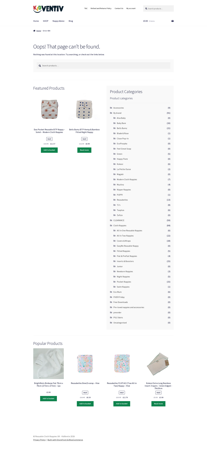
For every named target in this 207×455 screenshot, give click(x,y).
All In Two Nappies (125, 235)
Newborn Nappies (125, 271)
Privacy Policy (39, 439)
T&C (86, 8)
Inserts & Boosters (125, 261)
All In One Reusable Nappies (129, 230)
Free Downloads (120, 302)
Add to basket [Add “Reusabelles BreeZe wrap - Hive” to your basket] (85, 403)
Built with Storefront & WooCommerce (65, 439)
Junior (120, 266)
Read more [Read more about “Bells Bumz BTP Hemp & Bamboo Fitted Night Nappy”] (84, 150)
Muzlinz (120, 184)
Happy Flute (122, 159)
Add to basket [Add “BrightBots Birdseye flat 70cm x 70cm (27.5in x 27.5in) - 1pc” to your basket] (48, 398)
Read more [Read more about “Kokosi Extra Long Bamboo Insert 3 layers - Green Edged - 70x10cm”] (158, 403)
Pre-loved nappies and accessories (128, 307)
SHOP (45, 21)
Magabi (120, 174)
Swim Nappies (123, 286)
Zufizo (120, 215)
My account (130, 8)
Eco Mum (117, 292)
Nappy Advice (58, 21)
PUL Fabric (118, 317)
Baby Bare (121, 123)
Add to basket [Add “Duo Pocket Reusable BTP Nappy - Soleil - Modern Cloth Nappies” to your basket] (49, 150)
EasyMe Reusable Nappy (127, 246)
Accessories (118, 107)
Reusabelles (122, 199)
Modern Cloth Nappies (127, 179)
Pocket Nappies (124, 281)
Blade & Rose (123, 133)
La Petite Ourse (124, 169)
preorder (117, 312)
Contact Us (119, 8)
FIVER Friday (118, 297)
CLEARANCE (118, 220)
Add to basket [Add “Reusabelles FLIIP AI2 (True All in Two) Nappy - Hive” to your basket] (122, 403)
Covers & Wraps (124, 240)
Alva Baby (121, 118)
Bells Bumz (122, 128)
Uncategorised (120, 322)
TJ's (118, 205)
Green (119, 154)
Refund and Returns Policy (101, 8)
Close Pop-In (123, 138)
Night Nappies (123, 276)
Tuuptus (120, 210)
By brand (117, 113)
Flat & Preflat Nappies (127, 256)
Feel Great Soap (124, 148)
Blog (71, 21)
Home (36, 21)
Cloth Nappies (119, 225)
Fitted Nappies (123, 251)
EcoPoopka (122, 143)
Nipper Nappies (124, 189)
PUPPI (120, 194)
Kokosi (120, 164)
